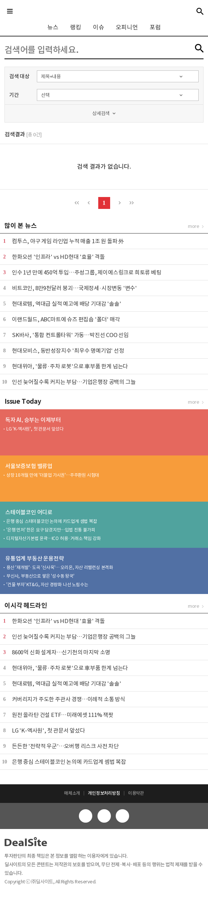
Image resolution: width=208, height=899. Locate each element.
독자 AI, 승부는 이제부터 (33, 420)
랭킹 (75, 27)
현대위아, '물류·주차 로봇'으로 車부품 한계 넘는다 (70, 366)
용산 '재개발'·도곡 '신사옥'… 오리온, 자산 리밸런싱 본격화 (59, 567)
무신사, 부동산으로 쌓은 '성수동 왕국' (40, 576)
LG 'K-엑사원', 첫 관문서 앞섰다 (35, 428)
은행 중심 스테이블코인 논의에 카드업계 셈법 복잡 (51, 521)
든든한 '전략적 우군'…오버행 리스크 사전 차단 (65, 746)
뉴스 (52, 27)
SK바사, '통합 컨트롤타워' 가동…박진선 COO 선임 (70, 335)
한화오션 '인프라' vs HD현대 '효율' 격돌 (58, 256)
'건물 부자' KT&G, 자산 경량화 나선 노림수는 (47, 584)
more (193, 226)
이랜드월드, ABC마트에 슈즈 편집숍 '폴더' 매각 (66, 319)
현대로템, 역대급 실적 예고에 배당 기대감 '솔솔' (66, 303)
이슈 (98, 27)
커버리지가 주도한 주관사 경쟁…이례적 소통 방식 (68, 699)
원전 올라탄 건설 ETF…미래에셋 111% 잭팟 (62, 714)
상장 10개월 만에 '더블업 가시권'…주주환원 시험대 (52, 475)
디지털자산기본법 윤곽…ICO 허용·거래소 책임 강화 (53, 538)
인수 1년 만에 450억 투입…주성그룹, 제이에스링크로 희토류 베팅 (86, 272)
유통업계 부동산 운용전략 (34, 558)
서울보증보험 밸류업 (28, 466)
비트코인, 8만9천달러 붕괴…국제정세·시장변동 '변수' (74, 288)
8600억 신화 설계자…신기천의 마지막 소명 (61, 652)
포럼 (155, 27)
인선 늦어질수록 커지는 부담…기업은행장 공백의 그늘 (73, 381)
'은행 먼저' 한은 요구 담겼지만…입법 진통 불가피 (50, 529)
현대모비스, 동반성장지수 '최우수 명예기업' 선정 (68, 350)
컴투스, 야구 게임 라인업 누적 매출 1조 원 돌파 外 (68, 241)
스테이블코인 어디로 (28, 512)
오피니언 (127, 27)
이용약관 (136, 793)
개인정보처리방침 (104, 793)
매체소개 (72, 793)
